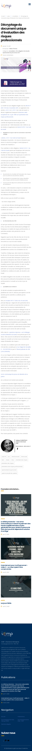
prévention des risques (8, 463)
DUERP (7, 460)
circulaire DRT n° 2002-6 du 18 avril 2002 (16, 300)
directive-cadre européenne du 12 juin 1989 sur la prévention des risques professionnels (14, 115)
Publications (21, 716)
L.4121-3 (14, 110)
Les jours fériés (6, 603)
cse (9, 456)
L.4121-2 (7, 110)
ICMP (12, 460)
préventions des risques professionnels (12, 466)
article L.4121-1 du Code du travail (11, 138)
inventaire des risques (21, 460)
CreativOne (25, 748)
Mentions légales (6, 724)
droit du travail (15, 456)
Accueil (3, 16)
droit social (24, 456)
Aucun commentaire (7, 55)
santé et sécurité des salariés (9, 473)
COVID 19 (4, 456)
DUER (3, 460)
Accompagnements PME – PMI (23, 720)
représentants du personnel (9, 470)
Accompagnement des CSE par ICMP (7, 720)
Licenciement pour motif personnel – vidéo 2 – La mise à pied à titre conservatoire (14, 567)
